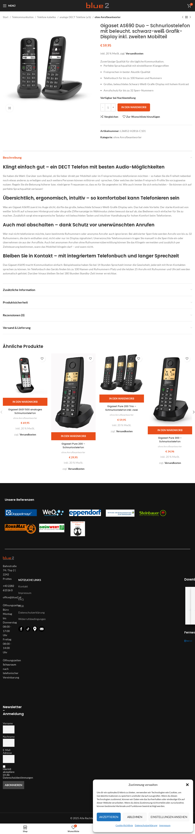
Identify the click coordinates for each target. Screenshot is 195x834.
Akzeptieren (108, 817)
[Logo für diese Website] (97, 5)
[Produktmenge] (108, 107)
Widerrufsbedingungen (32, 619)
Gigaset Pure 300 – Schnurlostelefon (170, 439)
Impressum (164, 825)
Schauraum (9, 664)
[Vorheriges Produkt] (183, 17)
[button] (187, 785)
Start (6, 17)
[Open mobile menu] (9, 6)
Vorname (8, 723)
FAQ (21, 599)
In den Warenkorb (133, 107)
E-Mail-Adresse (7, 751)
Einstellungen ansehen (169, 817)
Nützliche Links (29, 579)
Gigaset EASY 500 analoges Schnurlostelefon (25, 411)
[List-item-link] (8, 597)
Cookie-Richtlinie (124, 825)
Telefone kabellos (47, 17)
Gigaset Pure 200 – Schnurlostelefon (73, 445)
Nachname (8, 736)
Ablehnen (134, 817)
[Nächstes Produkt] (190, 17)
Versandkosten (134, 53)
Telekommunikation (23, 17)
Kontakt (23, 586)
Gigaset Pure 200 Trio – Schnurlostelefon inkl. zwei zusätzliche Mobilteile (121, 409)
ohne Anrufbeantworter (108, 17)
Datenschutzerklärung (146, 825)
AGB (21, 605)
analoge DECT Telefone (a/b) (76, 17)
